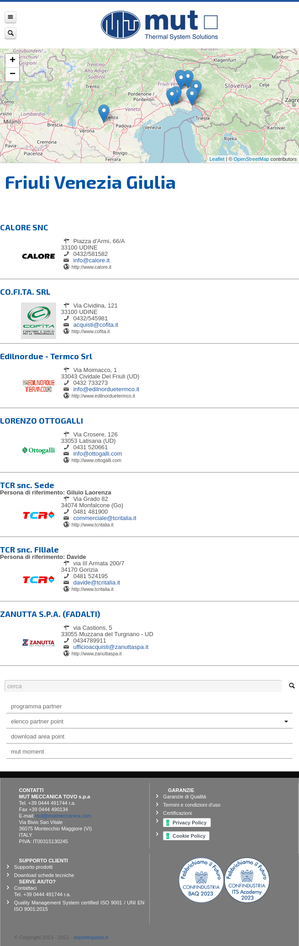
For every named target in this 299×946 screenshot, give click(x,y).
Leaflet (217, 159)
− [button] (13, 74)
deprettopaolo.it (90, 937)
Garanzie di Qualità (184, 796)
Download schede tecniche (44, 875)
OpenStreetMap (251, 159)
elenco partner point (149, 721)
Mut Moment (27, 751)
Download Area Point (37, 736)
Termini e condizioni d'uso (191, 805)
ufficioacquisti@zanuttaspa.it (110, 646)
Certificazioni (177, 813)
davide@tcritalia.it (96, 582)
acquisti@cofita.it (95, 324)
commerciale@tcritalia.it (104, 518)
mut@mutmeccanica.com (63, 815)
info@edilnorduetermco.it (106, 389)
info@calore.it (91, 260)
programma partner (36, 706)
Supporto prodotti (33, 867)
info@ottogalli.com (97, 453)
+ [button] (13, 61)
